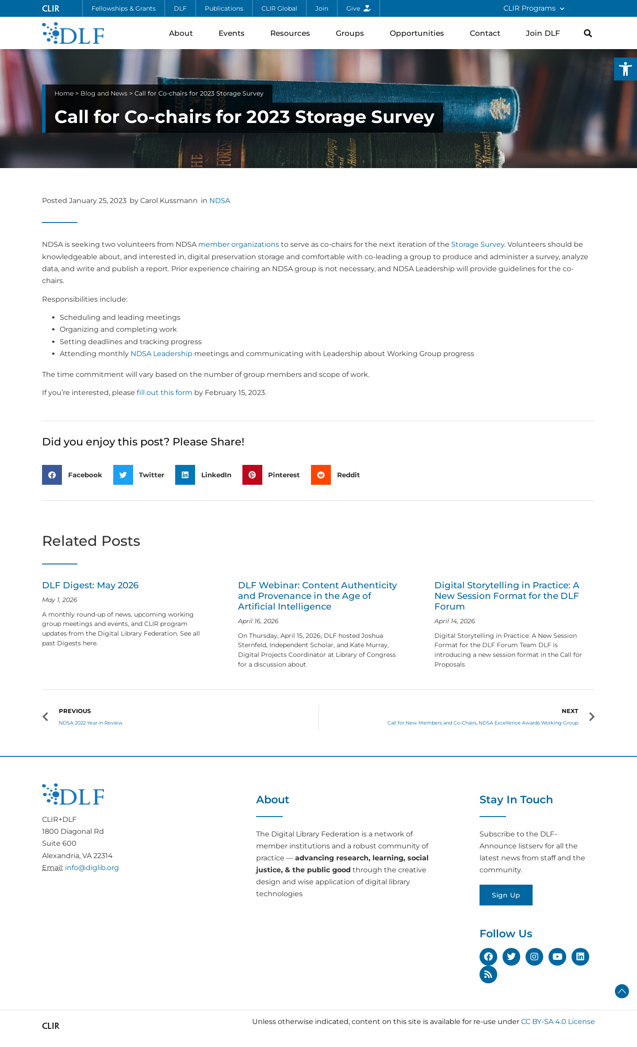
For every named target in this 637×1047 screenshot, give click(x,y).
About (183, 33)
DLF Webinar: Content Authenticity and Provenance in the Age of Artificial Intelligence (317, 596)
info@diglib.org (92, 867)
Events (234, 33)
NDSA (219, 200)
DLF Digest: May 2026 (90, 585)
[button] (625, 69)
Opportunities (419, 33)
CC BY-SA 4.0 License (558, 1021)
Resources (292, 33)
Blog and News (104, 93)
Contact (487, 33)
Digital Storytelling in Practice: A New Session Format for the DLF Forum (506, 596)
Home (63, 93)
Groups (352, 33)
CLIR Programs (533, 8)
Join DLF (545, 33)
